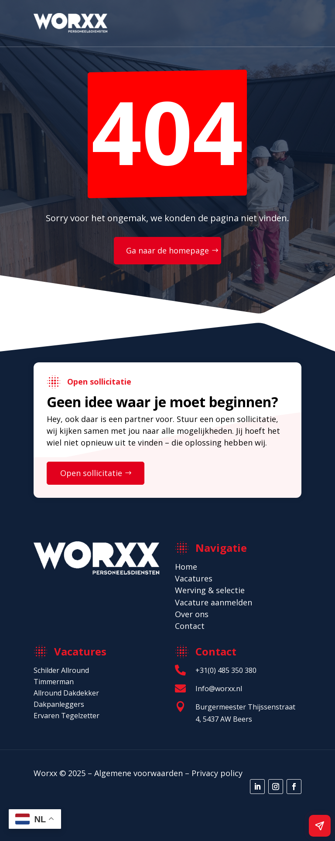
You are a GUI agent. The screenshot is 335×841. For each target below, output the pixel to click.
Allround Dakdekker (66, 693)
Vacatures (193, 578)
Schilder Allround (61, 670)
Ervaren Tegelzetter (66, 715)
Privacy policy (217, 773)
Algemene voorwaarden (138, 773)
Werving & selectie (210, 590)
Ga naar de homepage (167, 250)
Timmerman (54, 681)
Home (186, 566)
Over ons (192, 614)
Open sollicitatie (91, 473)
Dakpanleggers (59, 704)
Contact (190, 626)
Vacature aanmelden (213, 602)
